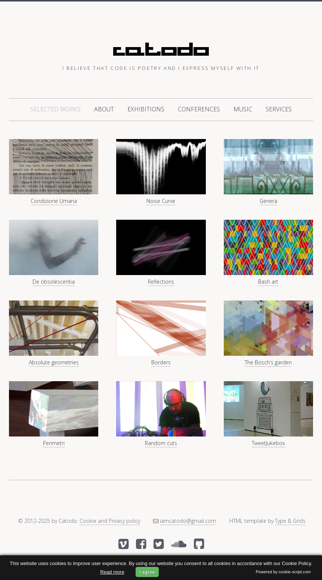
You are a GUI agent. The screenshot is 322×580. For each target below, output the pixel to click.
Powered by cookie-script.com (283, 572)
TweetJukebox (268, 443)
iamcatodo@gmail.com (188, 520)
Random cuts (161, 443)
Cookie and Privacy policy (110, 520)
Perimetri (54, 443)
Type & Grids (290, 520)
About (104, 109)
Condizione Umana (54, 200)
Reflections (161, 281)
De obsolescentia (53, 281)
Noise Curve (160, 200)
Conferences (199, 109)
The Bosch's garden (268, 362)
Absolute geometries (54, 362)
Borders (161, 362)
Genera (268, 200)
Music (242, 109)
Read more (112, 572)
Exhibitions (145, 109)
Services (279, 109)
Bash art (268, 281)
